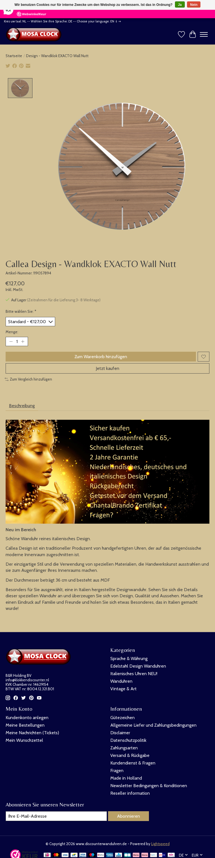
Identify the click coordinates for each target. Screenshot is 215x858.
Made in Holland (126, 778)
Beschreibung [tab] (22, 405)
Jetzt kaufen (107, 368)
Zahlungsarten (124, 747)
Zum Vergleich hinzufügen (28, 379)
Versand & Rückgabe (129, 755)
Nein (193, 5)
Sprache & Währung (129, 658)
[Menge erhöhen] (22, 341)
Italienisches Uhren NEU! (133, 673)
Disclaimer (120, 732)
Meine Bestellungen (25, 725)
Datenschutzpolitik (128, 740)
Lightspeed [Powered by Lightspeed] (160, 843)
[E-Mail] (56, 816)
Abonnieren (128, 816)
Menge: (12, 332)
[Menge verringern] (11, 341)
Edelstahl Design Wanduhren (138, 666)
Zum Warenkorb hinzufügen (100, 356)
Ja (180, 5)
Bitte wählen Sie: (21, 311)
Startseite (14, 55)
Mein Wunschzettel (24, 740)
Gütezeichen (122, 717)
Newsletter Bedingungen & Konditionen (148, 785)
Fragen (116, 770)
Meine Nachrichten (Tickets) (32, 732)
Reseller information (130, 793)
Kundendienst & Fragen (132, 763)
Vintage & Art (123, 688)
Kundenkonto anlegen (27, 717)
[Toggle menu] (203, 34)
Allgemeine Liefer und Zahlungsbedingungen (153, 725)
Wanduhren (121, 681)
